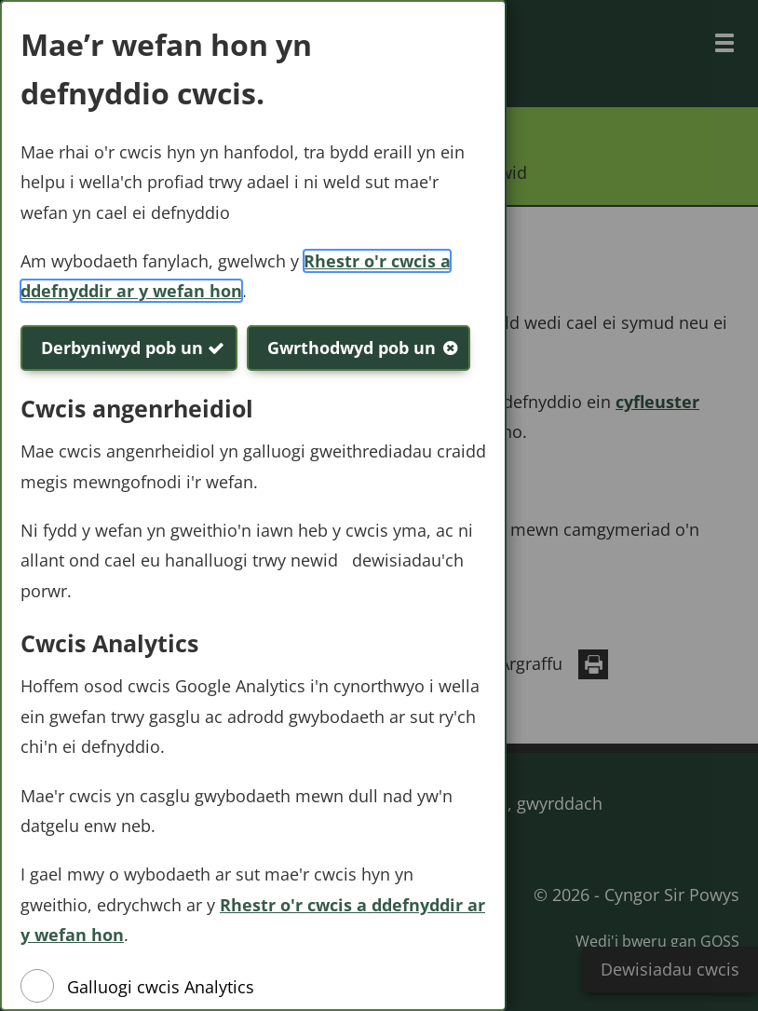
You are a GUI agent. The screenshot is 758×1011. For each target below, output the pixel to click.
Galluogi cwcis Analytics (160, 987)
